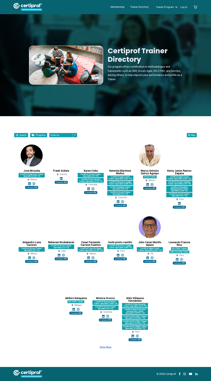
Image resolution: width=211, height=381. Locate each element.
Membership (115, 6)
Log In (183, 6)
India (63, 251)
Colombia (93, 184)
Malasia (78, 305)
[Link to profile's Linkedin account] (29, 183)
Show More (106, 347)
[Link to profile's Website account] (33, 183)
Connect (31, 187)
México (34, 179)
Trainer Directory (138, 6)
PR (152, 254)
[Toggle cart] (195, 7)
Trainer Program (166, 6)
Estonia (63, 174)
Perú (181, 199)
